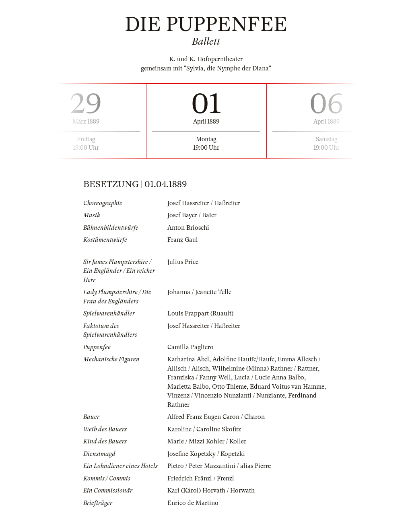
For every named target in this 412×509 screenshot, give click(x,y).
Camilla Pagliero (190, 347)
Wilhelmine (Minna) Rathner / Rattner (265, 368)
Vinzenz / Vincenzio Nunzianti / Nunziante (226, 395)
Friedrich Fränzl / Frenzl (200, 478)
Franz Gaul (182, 239)
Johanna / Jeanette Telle (199, 292)
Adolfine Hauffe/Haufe (243, 359)
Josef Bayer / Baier (191, 215)
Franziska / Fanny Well (199, 377)
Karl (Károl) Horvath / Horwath (211, 490)
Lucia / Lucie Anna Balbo (269, 377)
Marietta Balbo (188, 386)
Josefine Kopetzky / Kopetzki (206, 453)
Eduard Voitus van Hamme (287, 386)
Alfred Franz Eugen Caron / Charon (216, 416)
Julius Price (182, 262)
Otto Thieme (229, 386)
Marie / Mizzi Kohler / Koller (206, 441)
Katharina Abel (188, 359)
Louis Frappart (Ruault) (200, 313)
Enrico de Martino (192, 503)
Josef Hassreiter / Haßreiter (203, 203)
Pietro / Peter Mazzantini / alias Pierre (219, 466)
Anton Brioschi (188, 227)
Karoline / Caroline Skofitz (204, 429)
